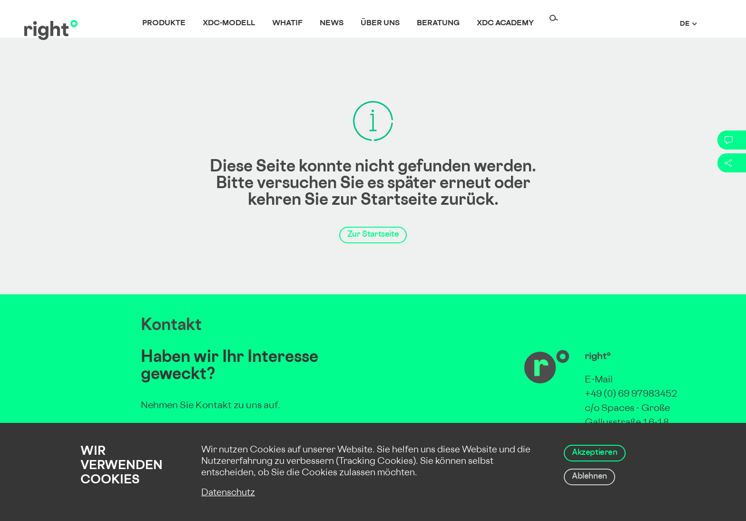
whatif (287, 23)
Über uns (380, 23)
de (684, 24)
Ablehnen (589, 477)
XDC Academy (505, 23)
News (332, 23)
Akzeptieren (595, 453)
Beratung (438, 23)
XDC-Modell (229, 23)
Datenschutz (228, 493)
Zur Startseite (373, 235)
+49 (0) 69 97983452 (631, 394)
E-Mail (599, 380)
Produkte (164, 23)
